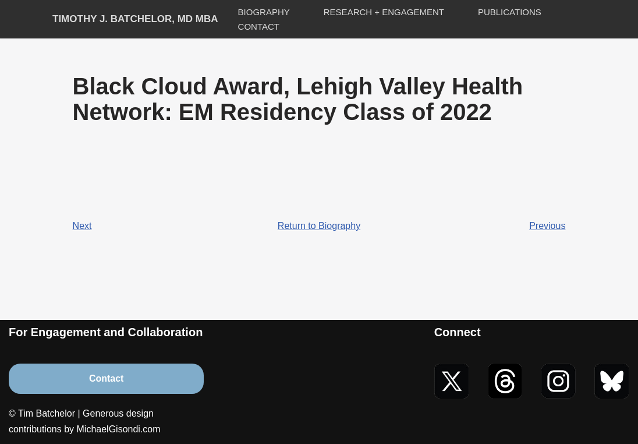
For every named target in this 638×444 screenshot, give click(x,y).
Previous (547, 226)
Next (82, 226)
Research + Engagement (384, 12)
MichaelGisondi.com (119, 429)
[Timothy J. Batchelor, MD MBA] (135, 19)
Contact (258, 26)
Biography (264, 12)
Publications (509, 12)
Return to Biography (319, 226)
